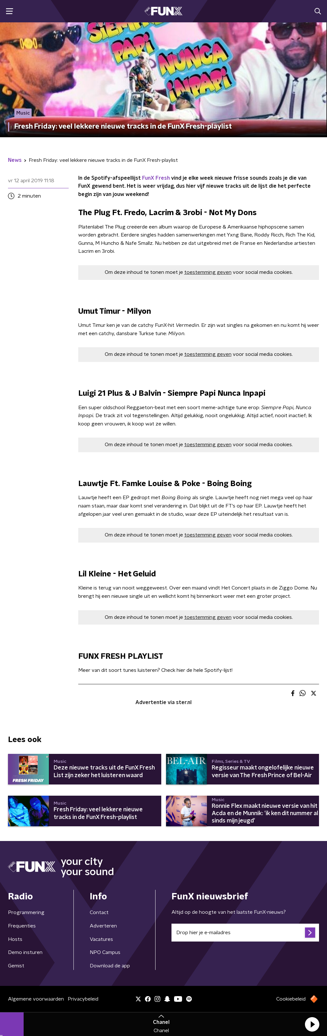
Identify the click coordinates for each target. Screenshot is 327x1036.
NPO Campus (105, 952)
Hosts (15, 939)
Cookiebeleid (291, 999)
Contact (99, 912)
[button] (312, 1024)
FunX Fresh (156, 178)
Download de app (110, 965)
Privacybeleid (83, 999)
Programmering (26, 912)
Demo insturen (25, 952)
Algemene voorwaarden (36, 999)
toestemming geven (208, 272)
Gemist (16, 965)
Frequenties (22, 925)
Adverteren (103, 925)
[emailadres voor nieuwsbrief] (245, 933)
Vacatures (101, 939)
